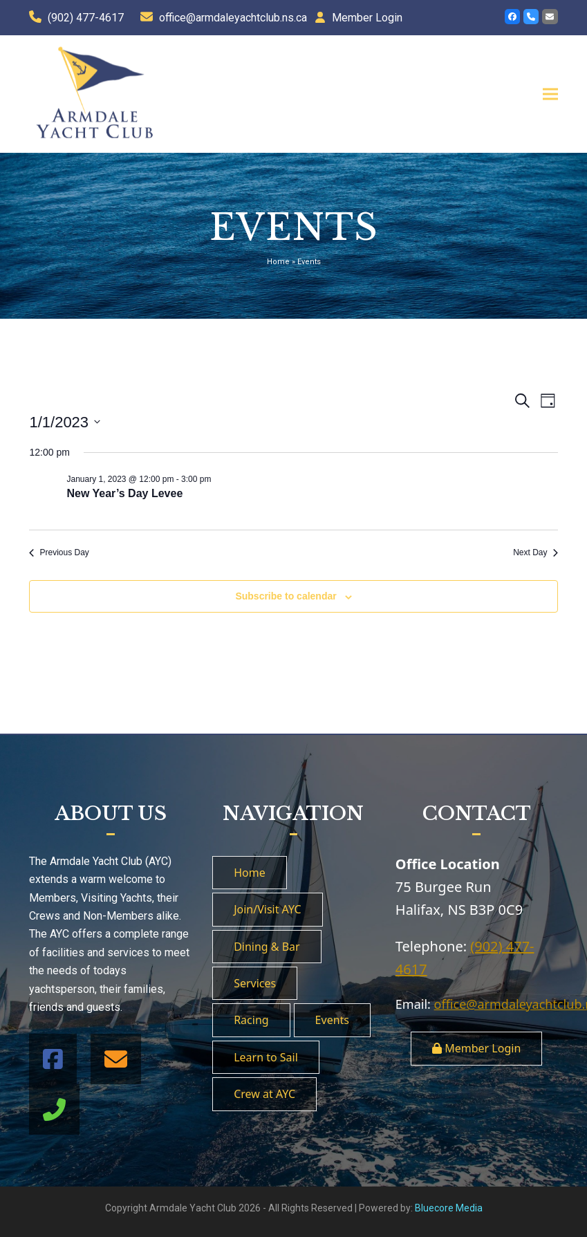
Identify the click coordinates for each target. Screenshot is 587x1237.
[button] (550, 94)
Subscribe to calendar (285, 596)
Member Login (367, 17)
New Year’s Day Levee (124, 493)
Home (278, 261)
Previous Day (58, 552)
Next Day (535, 552)
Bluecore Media (449, 1207)
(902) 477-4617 (86, 17)
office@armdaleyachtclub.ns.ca (233, 17)
